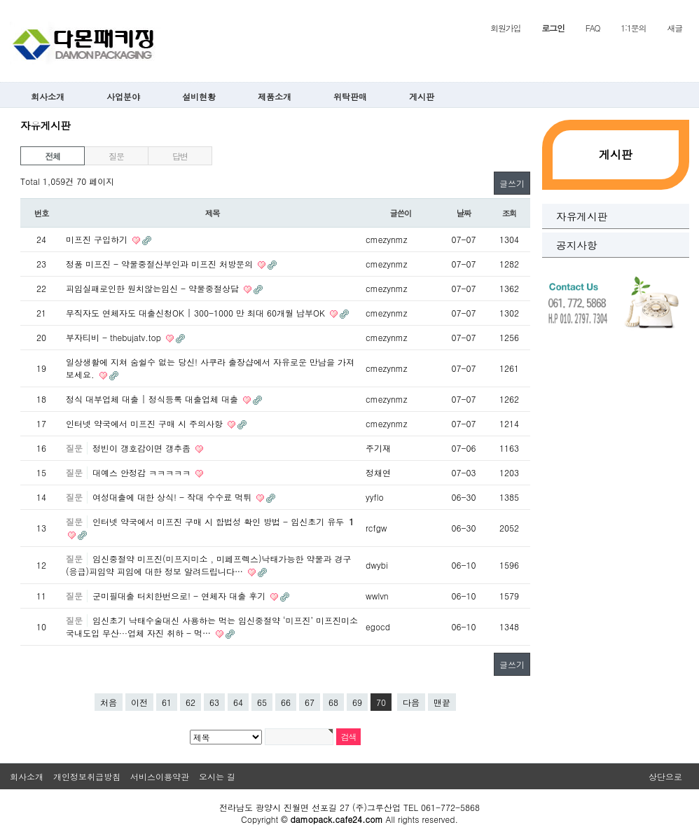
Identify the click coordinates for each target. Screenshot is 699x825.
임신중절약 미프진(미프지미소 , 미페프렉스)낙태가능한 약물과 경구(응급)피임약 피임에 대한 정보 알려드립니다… (209, 565)
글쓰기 (512, 183)
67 (309, 702)
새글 (674, 28)
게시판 (421, 96)
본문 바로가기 (0, 0)
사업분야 (123, 96)
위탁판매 (350, 96)
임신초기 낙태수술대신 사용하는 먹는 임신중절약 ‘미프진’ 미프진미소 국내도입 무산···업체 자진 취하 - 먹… (212, 626)
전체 (52, 156)
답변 (180, 156)
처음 (108, 702)
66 (286, 702)
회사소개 (47, 96)
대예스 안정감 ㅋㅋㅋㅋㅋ (142, 472)
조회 (509, 213)
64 (238, 702)
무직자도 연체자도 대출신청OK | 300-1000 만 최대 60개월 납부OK (197, 313)
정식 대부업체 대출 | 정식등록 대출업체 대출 (153, 399)
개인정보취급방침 (86, 776)
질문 (116, 156)
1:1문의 (633, 28)
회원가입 (505, 28)
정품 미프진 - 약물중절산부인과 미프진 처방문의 (161, 264)
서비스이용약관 (159, 776)
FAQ (593, 28)
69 (357, 702)
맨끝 (442, 702)
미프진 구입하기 (98, 239)
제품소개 (274, 96)
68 (333, 702)
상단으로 (665, 776)
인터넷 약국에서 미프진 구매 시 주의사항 (146, 423)
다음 (411, 702)
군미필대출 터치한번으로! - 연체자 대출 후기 (180, 596)
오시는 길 (217, 776)
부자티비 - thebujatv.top (115, 337)
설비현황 (199, 96)
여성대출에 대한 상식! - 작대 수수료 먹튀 (173, 497)
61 (167, 702)
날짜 (464, 213)
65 (262, 702)
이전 (139, 702)
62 (190, 702)
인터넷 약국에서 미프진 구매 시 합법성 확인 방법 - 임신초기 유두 (223, 521)
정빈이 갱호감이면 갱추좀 (142, 448)
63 (214, 702)
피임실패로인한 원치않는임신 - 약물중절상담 (154, 288)
